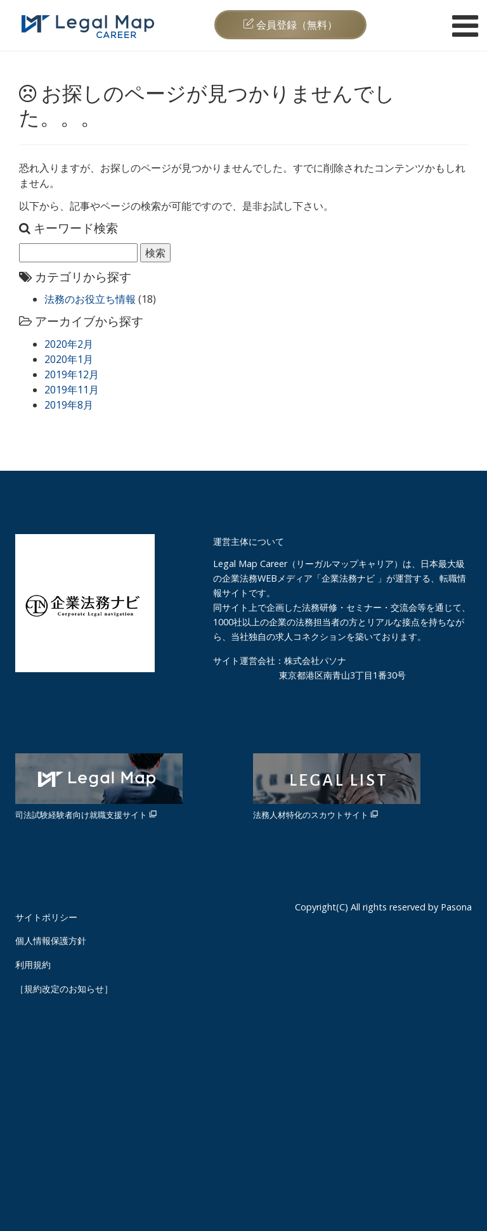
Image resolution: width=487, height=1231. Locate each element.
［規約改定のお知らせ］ (64, 989)
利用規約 (33, 965)
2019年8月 (68, 405)
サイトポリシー (46, 917)
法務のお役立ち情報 (90, 299)
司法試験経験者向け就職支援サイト (99, 786)
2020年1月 (68, 359)
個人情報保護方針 (50, 940)
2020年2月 (68, 344)
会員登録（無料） (290, 25)
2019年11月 (71, 390)
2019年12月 (71, 374)
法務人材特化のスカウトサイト (336, 786)
